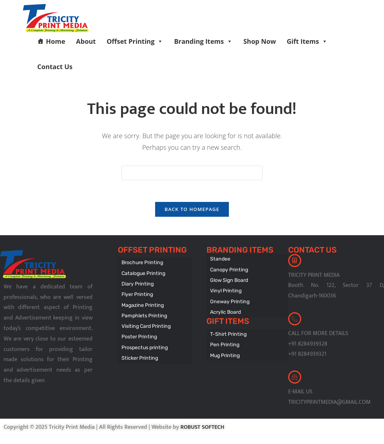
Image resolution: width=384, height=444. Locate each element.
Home (55, 41)
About (86, 41)
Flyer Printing (136, 293)
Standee (220, 259)
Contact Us (54, 66)
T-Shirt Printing (227, 332)
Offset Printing (135, 41)
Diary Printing (137, 283)
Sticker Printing (139, 354)
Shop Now (259, 41)
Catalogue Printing (142, 273)
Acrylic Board (225, 310)
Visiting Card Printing (145, 324)
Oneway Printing (229, 300)
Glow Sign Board (229, 279)
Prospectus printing (143, 344)
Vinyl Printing (225, 290)
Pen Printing (224, 342)
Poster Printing (138, 334)
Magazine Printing (141, 303)
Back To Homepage (192, 209)
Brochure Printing (141, 263)
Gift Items (307, 41)
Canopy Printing (228, 269)
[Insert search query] (192, 173)
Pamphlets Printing (143, 313)
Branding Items (203, 41)
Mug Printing (224, 352)
